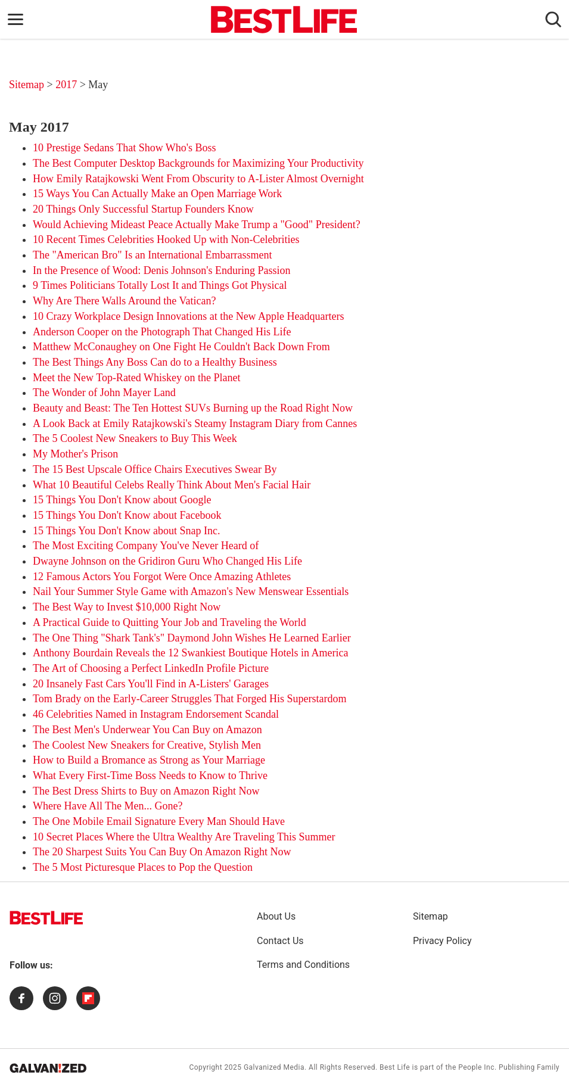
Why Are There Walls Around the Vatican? (124, 301)
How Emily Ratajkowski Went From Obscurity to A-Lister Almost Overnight (198, 179)
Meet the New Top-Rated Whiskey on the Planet (137, 378)
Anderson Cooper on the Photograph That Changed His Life (162, 332)
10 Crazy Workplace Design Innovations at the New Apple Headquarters (188, 316)
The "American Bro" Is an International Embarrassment (152, 255)
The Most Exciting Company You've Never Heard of (146, 546)
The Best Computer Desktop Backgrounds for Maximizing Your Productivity (198, 163)
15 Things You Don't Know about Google (122, 500)
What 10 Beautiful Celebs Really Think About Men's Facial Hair (171, 485)
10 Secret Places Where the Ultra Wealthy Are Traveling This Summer (184, 837)
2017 (67, 85)
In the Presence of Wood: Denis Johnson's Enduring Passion (161, 270)
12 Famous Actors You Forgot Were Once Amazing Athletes (162, 577)
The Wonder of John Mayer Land (104, 392)
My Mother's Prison (75, 454)
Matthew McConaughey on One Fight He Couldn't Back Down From (181, 347)
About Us (276, 916)
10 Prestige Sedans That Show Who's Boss (124, 148)
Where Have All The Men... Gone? (108, 806)
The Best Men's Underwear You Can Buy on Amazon (147, 730)
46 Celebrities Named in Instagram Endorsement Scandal (156, 714)
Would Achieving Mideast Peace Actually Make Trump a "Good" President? (196, 225)
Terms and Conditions (303, 964)
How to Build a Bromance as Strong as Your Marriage (149, 760)
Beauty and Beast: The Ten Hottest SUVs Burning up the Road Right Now (193, 408)
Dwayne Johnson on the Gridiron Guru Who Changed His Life (167, 561)
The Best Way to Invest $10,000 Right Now (126, 607)
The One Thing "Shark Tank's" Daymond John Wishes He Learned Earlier (192, 638)
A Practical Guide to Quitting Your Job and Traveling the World (169, 622)
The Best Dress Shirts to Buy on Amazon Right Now (146, 791)
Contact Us (280, 940)
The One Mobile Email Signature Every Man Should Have (159, 821)
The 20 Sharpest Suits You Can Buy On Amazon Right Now (162, 852)
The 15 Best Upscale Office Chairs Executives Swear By (155, 469)
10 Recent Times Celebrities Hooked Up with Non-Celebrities (166, 239)
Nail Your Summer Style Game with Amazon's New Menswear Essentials (191, 591)
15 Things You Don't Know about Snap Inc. (126, 531)
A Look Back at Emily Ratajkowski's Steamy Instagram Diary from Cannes (195, 423)
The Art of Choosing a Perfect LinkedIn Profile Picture (151, 668)
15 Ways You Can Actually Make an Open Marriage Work (157, 194)
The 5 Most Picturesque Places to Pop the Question (143, 867)
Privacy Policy (442, 940)
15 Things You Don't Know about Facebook (127, 515)
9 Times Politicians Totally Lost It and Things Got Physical (160, 285)
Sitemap (26, 85)
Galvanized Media (274, 1067)
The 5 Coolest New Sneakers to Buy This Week (135, 438)
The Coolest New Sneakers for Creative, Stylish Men (147, 745)
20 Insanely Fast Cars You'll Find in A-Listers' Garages (151, 684)
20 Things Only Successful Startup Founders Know (143, 209)
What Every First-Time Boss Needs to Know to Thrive (150, 775)
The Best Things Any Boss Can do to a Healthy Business (155, 362)
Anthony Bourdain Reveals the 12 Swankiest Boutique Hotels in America (190, 653)
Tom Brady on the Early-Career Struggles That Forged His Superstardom (189, 699)
